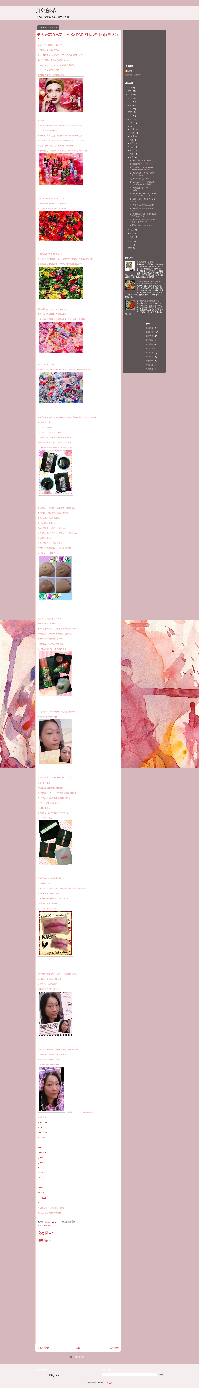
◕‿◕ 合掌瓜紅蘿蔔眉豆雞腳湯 (142, 205)
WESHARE (42, 1193)
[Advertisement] (78, 1325)
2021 (130, 102)
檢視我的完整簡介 (132, 75)
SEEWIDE (42, 1203)
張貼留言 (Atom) (81, 1357)
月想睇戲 (149, 365)
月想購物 (149, 361)
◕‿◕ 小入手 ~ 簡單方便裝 (140, 160)
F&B (39, 1142)
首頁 (78, 1348)
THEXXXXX (42, 1132)
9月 (132, 140)
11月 (132, 133)
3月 (132, 230)
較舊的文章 (113, 1348)
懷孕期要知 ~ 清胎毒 (145, 262)
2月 (132, 233)
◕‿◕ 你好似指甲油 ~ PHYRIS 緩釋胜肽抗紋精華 (143, 215)
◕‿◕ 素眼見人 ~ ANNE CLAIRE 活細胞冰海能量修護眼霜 (142, 183)
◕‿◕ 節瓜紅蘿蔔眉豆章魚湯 (148, 301)
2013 (130, 241)
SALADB (41, 1173)
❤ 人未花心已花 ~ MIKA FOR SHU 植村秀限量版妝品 (141, 168)
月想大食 (149, 336)
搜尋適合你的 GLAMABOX (140, 164)
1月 (132, 237)
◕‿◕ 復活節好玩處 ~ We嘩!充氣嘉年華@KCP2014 (143, 221)
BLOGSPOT (43, 1137)
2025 (130, 88)
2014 (130, 126)
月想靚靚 (47, 1225)
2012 (130, 245)
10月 (132, 136)
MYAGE (41, 1188)
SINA (40, 1178)
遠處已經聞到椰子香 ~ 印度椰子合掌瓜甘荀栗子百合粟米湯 (149, 282)
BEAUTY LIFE (43, 1122)
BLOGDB (41, 1168)
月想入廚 (149, 348)
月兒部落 (45, 11)
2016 (130, 119)
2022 (130, 98)
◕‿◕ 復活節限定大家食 (139, 179)
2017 (130, 116)
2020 (130, 105)
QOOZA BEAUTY (45, 1163)
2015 (130, 123)
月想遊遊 (149, 352)
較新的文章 (43, 1348)
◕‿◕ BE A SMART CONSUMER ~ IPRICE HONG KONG (143, 194)
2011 (130, 248)
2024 (130, 91)
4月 (132, 157)
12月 (132, 129)
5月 (132, 154)
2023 (130, 95)
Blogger (110, 1382)
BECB (40, 1127)
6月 (132, 150)
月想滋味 (149, 340)
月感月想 (149, 332)
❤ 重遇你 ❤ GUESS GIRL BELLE (143, 225)
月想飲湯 (149, 356)
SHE (39, 1148)
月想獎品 (149, 369)
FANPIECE (42, 1198)
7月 (132, 147)
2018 (130, 112)
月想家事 (149, 344)
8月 (132, 143)
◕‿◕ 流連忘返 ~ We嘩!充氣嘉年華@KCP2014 (143, 174)
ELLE (40, 1183)
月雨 (130, 71)
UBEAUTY (42, 1152)
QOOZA (41, 1158)
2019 (130, 109)
